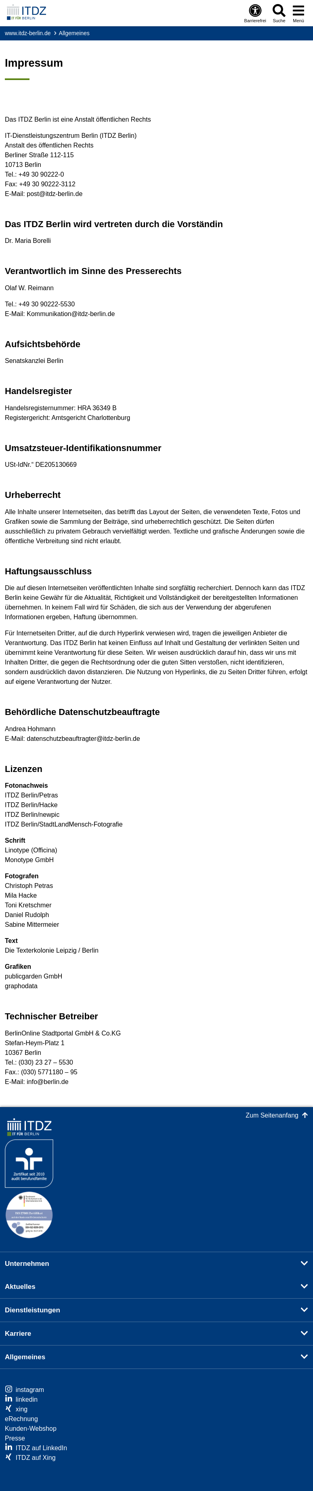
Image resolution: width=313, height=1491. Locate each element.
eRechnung (21, 1418)
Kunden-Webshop (31, 1428)
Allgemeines (74, 33)
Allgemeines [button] (25, 1357)
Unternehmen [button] (27, 1263)
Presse (15, 1438)
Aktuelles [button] (20, 1287)
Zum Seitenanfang (272, 1115)
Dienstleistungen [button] (32, 1310)
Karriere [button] (18, 1333)
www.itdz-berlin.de (28, 33)
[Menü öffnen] (298, 13)
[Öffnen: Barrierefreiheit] (255, 13)
